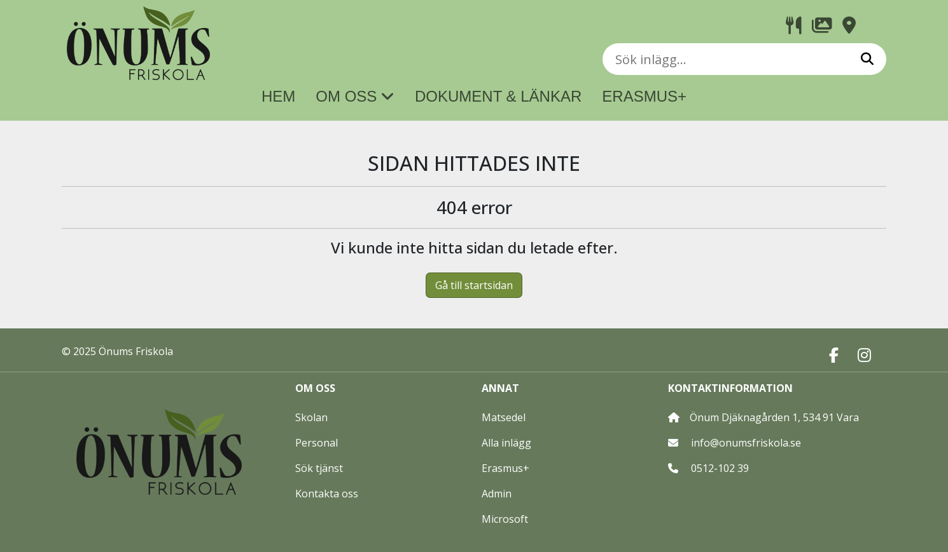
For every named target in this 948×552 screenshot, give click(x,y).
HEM (278, 96)
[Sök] (867, 59)
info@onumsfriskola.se (746, 443)
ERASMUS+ (644, 96)
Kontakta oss (326, 494)
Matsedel (504, 417)
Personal (316, 443)
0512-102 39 (720, 468)
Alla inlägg (506, 443)
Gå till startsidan (474, 285)
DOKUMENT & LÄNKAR (498, 96)
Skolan (311, 417)
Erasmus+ (505, 468)
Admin (497, 494)
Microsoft (505, 519)
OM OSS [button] (355, 96)
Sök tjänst (319, 468)
